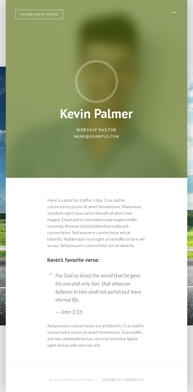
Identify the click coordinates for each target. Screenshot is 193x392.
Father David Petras (39, 14)
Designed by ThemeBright (123, 380)
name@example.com (96, 136)
